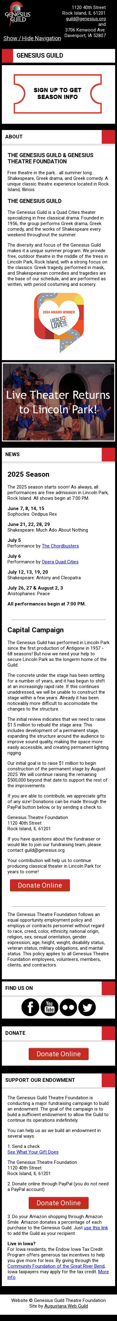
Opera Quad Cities (60, 562)
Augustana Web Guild (66, 1306)
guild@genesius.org (86, 19)
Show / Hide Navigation (32, 38)
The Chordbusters (60, 546)
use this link (96, 1228)
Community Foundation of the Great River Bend (56, 1266)
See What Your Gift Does (33, 1152)
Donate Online (40, 885)
